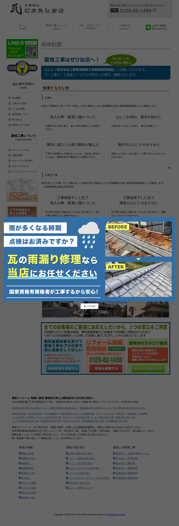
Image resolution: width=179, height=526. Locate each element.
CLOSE (89, 306)
